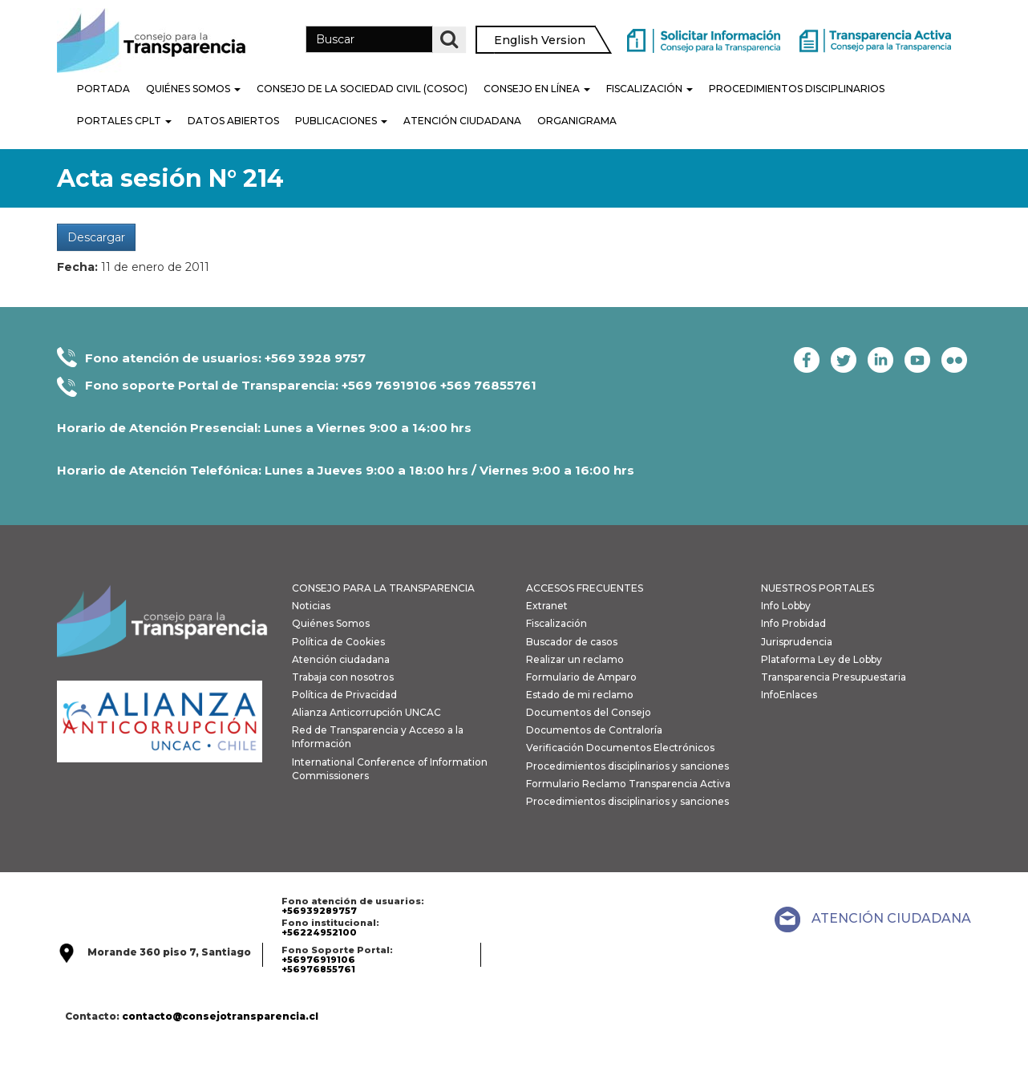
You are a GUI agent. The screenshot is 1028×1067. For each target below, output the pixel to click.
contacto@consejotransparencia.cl (220, 1016)
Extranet (547, 606)
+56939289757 (319, 910)
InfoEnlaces (789, 695)
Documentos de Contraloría (594, 730)
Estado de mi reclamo (579, 695)
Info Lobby (786, 606)
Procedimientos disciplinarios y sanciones (627, 766)
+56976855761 (318, 969)
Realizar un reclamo (575, 659)
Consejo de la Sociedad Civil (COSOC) (362, 89)
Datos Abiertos (233, 121)
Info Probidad (793, 623)
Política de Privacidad (344, 695)
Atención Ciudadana (462, 121)
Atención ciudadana (341, 659)
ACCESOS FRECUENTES (584, 588)
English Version (539, 40)
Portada (103, 89)
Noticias (311, 606)
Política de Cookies (338, 642)
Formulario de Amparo (581, 677)
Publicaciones (341, 121)
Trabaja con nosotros (343, 677)
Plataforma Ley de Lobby (821, 659)
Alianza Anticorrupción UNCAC (366, 712)
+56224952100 (319, 932)
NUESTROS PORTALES (817, 588)
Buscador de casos (571, 642)
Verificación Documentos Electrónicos (620, 748)
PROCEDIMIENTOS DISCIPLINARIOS (796, 89)
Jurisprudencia (796, 642)
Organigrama (577, 121)
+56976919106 (318, 959)
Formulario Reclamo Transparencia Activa (628, 784)
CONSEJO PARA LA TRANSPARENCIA (383, 588)
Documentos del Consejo (588, 712)
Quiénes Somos (193, 89)
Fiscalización (649, 89)
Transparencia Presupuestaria (833, 677)
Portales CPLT (124, 121)
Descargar (96, 237)
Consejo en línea (537, 89)
